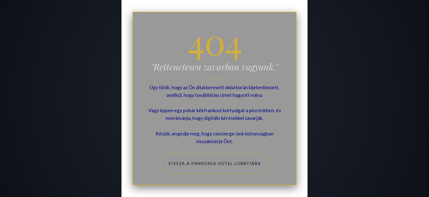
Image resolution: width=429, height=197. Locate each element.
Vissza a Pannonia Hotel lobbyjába (214, 163)
